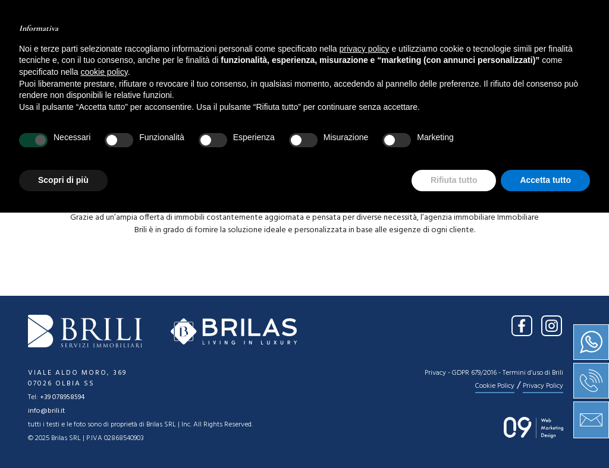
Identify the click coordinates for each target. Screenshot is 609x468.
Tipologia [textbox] (227, 127)
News (392, 51)
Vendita (281, 51)
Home (154, 51)
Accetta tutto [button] (545, 435)
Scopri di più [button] (63, 435)
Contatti (450, 51)
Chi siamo (214, 51)
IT (546, 16)
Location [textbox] (119, 127)
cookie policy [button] (104, 327)
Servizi (340, 51)
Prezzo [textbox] (328, 127)
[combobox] (50, 126)
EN (569, 16)
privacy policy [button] (365, 304)
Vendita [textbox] (45, 127)
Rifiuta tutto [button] (454, 435)
